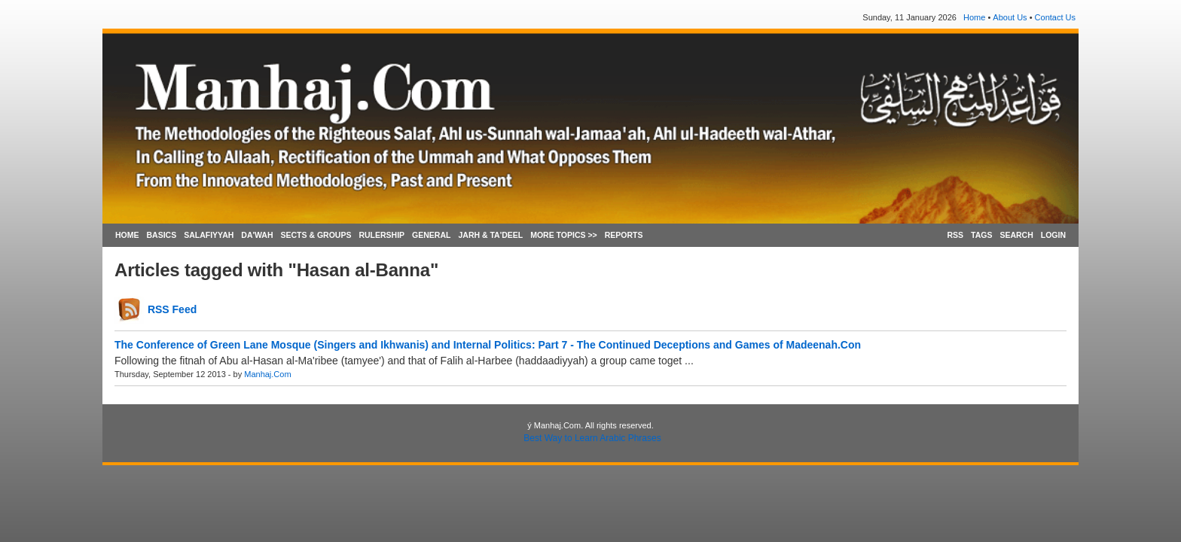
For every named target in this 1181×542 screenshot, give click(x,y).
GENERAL (431, 234)
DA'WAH (257, 234)
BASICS (162, 234)
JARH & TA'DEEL (490, 234)
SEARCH (1016, 234)
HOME (127, 234)
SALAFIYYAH (208, 234)
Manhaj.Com (267, 374)
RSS (955, 234)
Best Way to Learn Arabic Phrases (592, 438)
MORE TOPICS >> (563, 234)
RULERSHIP (381, 234)
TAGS (981, 234)
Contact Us (1055, 17)
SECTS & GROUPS (315, 234)
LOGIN (1053, 234)
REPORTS (624, 234)
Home (974, 17)
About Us (1010, 17)
